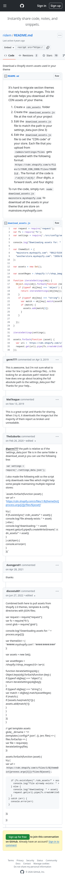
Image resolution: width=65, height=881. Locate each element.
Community (51, 860)
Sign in (41, 6)
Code (9, 55)
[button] (48, 47)
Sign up (56, 6)
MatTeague (13, 399)
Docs (18, 863)
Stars (50, 55)
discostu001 (13, 591)
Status (40, 860)
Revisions (28, 55)
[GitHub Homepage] (22, 872)
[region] (32, 149)
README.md (23, 35)
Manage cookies (41, 863)
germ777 (11, 359)
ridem (7, 35)
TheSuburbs (13, 436)
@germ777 (12, 448)
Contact (27, 863)
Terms (11, 860)
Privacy (20, 860)
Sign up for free (18, 837)
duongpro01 (13, 565)
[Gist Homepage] (22, 6)
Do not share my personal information (32, 866)
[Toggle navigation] (5, 6)
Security (30, 860)
